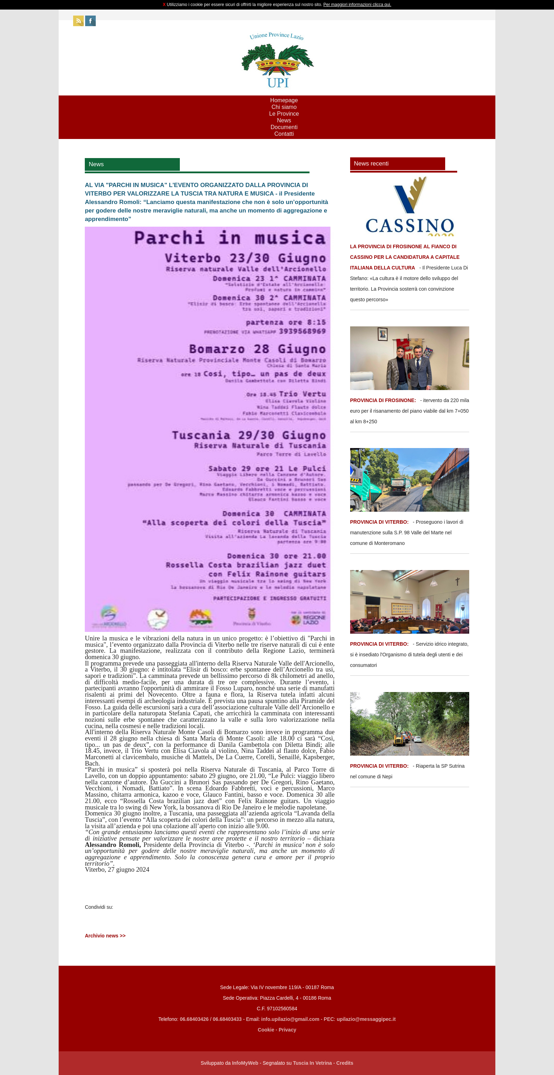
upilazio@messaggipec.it (366, 1019)
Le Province (284, 114)
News (284, 120)
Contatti (284, 134)
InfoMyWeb (245, 1063)
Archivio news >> (105, 936)
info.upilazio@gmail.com (290, 1019)
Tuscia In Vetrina (312, 1063)
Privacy (287, 1030)
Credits (344, 1063)
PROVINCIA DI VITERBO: (379, 522)
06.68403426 (195, 1019)
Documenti (284, 127)
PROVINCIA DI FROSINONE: (384, 400)
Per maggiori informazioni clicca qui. (357, 4)
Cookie (266, 1030)
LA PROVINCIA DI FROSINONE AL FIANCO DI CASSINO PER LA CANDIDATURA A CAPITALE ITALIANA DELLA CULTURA (405, 257)
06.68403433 (227, 1019)
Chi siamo (283, 107)
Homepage (284, 100)
